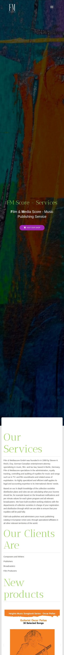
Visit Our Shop (32, 227)
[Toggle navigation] (51, 7)
